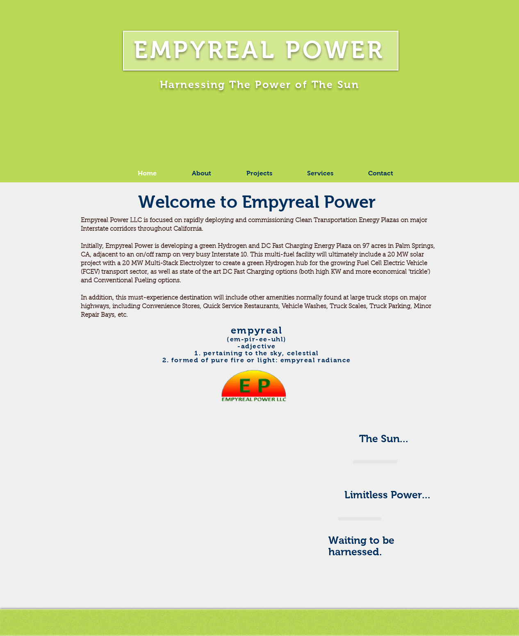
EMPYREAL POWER (259, 49)
